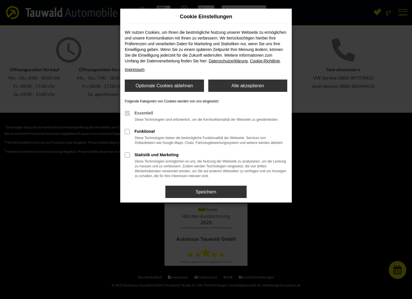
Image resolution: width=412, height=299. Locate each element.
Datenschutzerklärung (228, 61)
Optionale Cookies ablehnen (164, 85)
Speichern (206, 191)
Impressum (134, 69)
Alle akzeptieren (247, 85)
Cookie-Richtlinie (265, 61)
